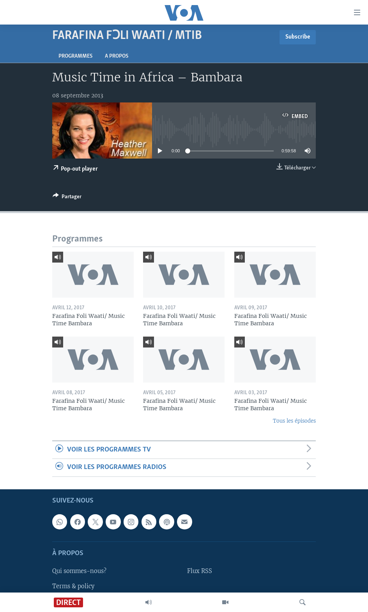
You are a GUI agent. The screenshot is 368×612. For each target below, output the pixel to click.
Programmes (75, 56)
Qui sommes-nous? (79, 571)
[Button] (67, 197)
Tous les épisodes (294, 421)
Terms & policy (73, 585)
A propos (116, 56)
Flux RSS (199, 571)
